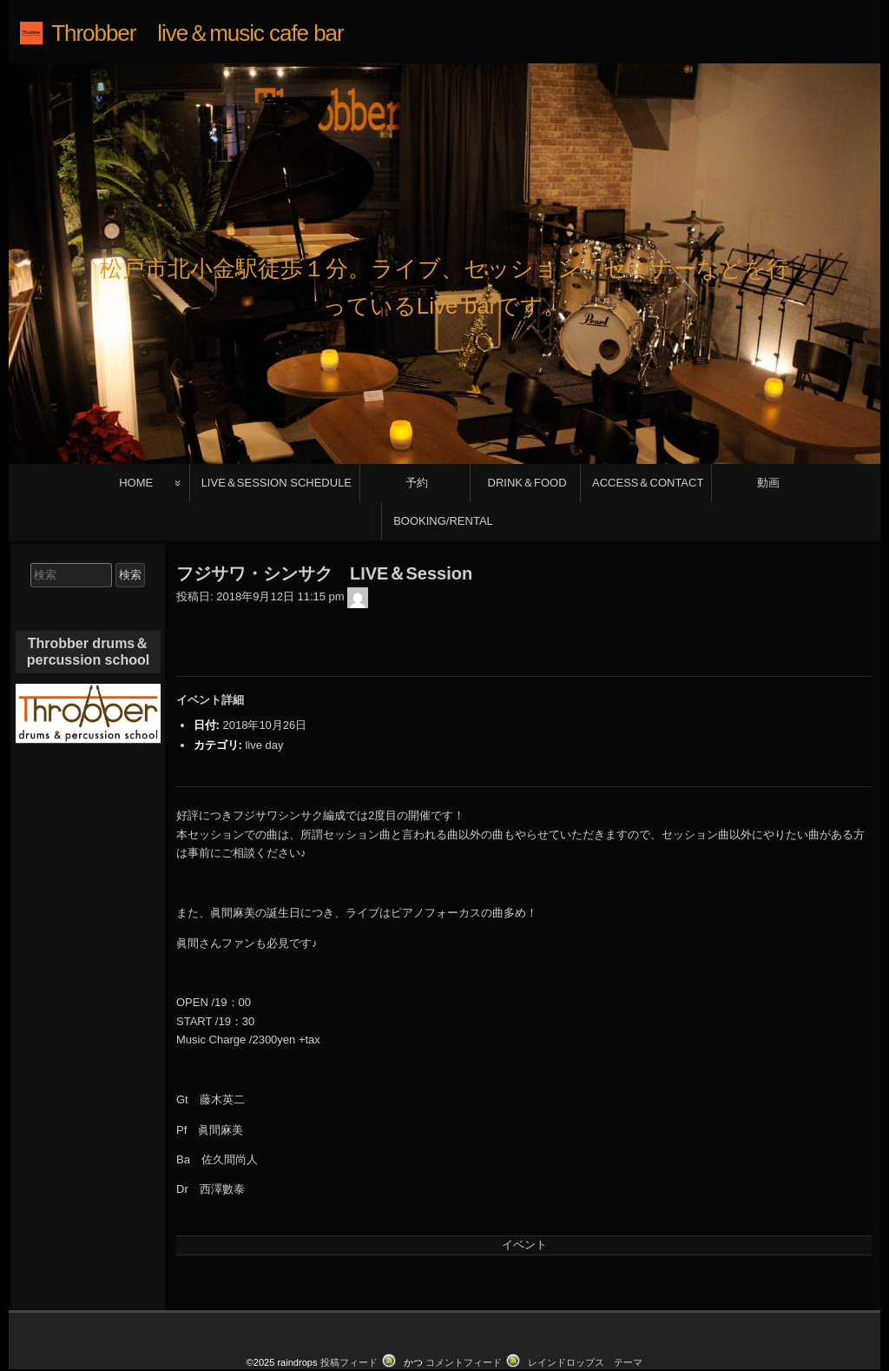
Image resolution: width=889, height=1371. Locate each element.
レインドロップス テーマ (585, 1314)
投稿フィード (349, 1314)
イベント (524, 1196)
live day (264, 696)
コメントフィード (463, 1314)
